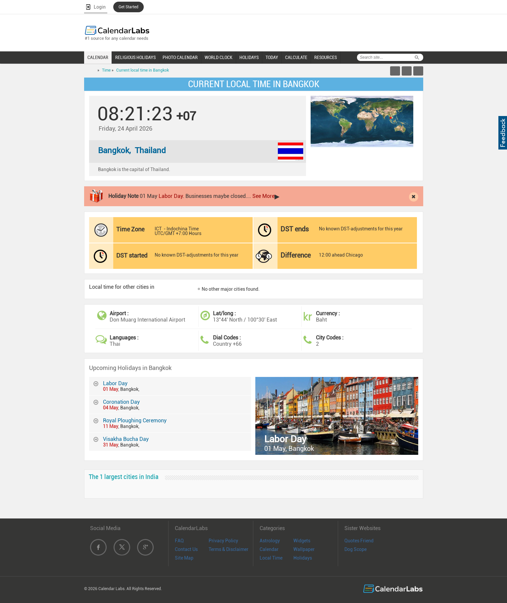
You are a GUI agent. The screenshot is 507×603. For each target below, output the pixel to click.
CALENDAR (97, 57)
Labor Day (171, 196)
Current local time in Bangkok (142, 70)
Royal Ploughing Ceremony (135, 420)
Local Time (271, 558)
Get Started (128, 7)
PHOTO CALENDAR (180, 57)
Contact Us (186, 549)
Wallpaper (304, 549)
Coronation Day (121, 402)
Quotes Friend (359, 540)
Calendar (269, 549)
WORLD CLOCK (218, 57)
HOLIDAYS (249, 57)
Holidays (302, 558)
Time (106, 70)
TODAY (272, 57)
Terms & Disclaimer (228, 549)
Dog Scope (355, 549)
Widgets (301, 540)
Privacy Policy (223, 540)
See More (263, 196)
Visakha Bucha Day (126, 439)
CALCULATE (296, 57)
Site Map (184, 558)
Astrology (270, 540)
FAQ (179, 540)
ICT (158, 228)
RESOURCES (325, 57)
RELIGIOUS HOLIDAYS (135, 57)
